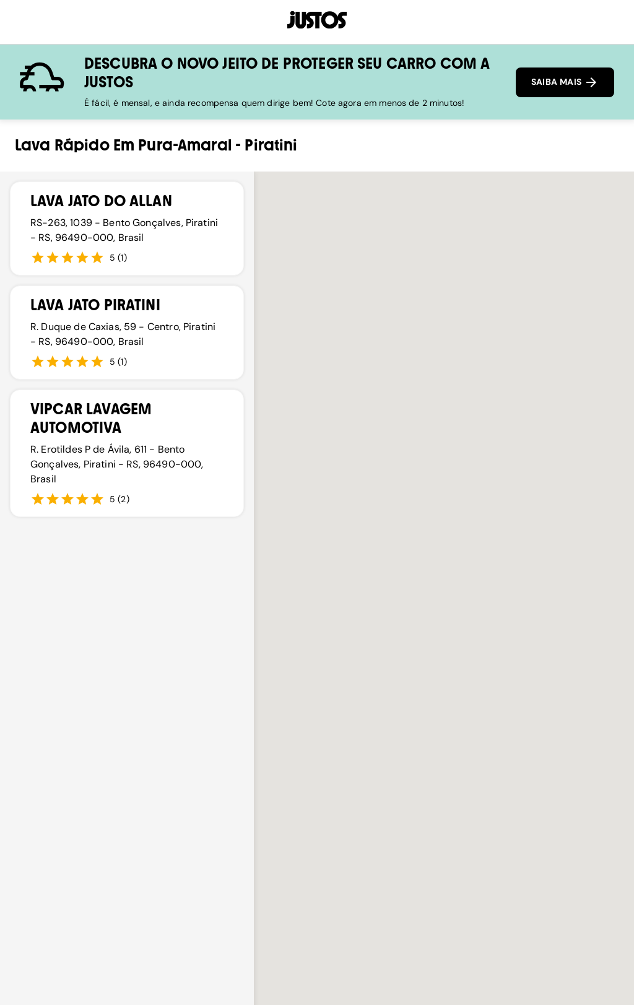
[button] (549, 526)
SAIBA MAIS (565, 82)
